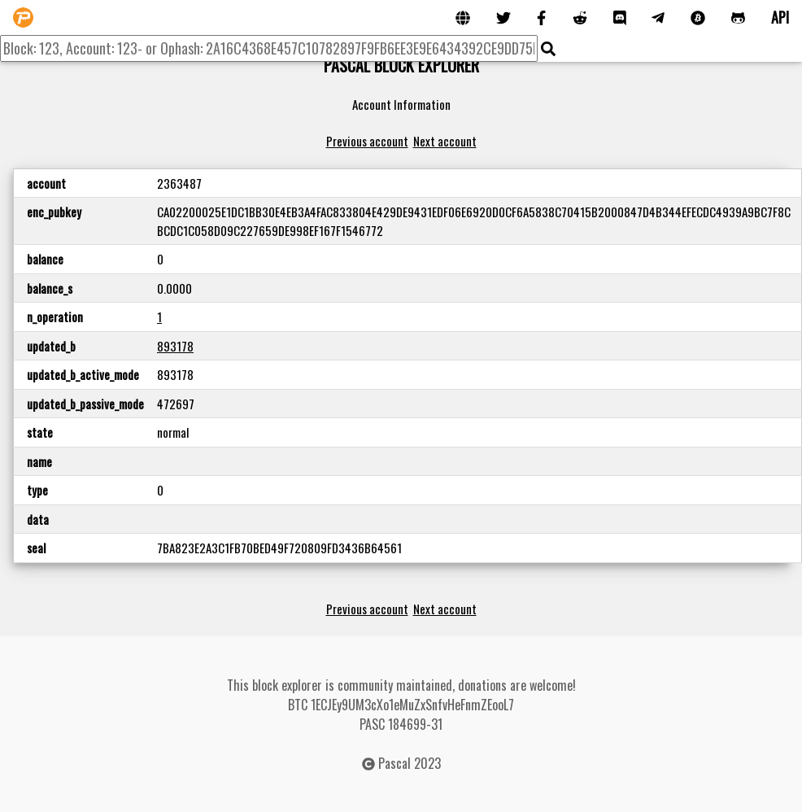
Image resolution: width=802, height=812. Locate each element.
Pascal (394, 763)
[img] (548, 48)
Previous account (367, 141)
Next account (445, 141)
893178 (175, 346)
